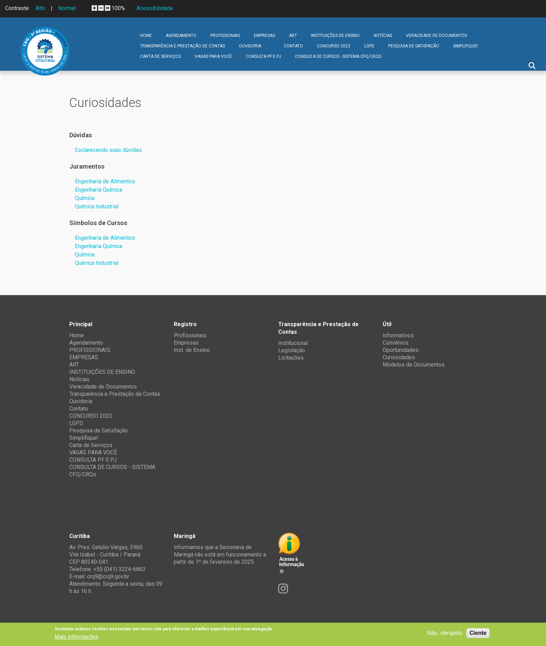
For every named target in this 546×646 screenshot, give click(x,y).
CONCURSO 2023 (333, 46)
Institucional (293, 343)
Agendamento (181, 35)
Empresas (186, 342)
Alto (40, 8)
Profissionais (190, 335)
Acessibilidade (154, 8)
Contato (293, 46)
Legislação (291, 350)
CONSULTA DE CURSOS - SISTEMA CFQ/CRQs (338, 56)
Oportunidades (401, 350)
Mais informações (76, 637)
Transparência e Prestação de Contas (182, 46)
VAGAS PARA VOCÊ (213, 56)
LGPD (369, 46)
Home (146, 35)
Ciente (477, 633)
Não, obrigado (444, 633)
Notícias (383, 35)
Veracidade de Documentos (436, 35)
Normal (67, 8)
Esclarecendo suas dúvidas (108, 150)
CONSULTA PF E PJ (263, 56)
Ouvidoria (250, 46)
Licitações (291, 357)
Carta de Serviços (160, 56)
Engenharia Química (98, 189)
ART (293, 35)
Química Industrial (96, 206)
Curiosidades (399, 357)
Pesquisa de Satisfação (413, 46)
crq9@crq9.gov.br (108, 576)
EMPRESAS (264, 35)
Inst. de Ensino (192, 350)
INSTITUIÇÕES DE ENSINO (335, 35)
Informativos (398, 335)
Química (84, 198)
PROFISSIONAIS (225, 35)
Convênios (395, 342)
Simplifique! (465, 46)
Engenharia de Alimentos (105, 181)
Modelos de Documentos (414, 364)
